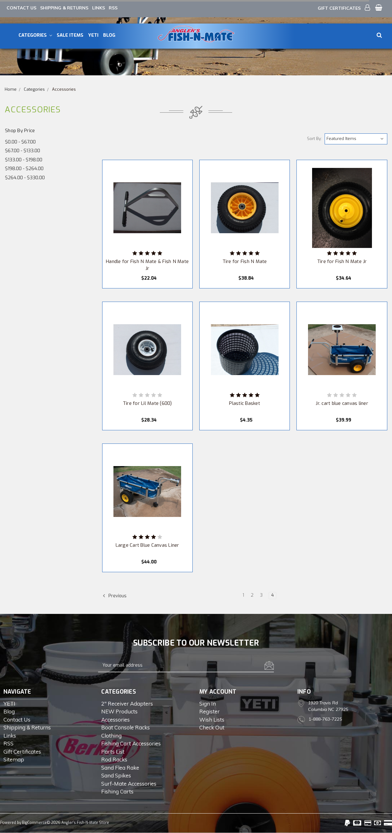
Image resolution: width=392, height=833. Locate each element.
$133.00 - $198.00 (23, 160)
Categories (35, 35)
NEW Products (119, 711)
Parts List (112, 751)
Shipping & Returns (64, 8)
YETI (93, 35)
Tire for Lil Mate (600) (147, 403)
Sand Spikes (116, 775)
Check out (211, 727)
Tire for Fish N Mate (244, 261)
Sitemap (13, 759)
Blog (109, 35)
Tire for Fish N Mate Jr (342, 261)
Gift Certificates (339, 8)
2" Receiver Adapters (127, 703)
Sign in (207, 703)
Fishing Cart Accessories (131, 743)
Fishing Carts (117, 791)
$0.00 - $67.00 (20, 142)
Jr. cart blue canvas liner (342, 403)
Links (98, 8)
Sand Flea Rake (120, 767)
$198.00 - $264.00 (24, 168)
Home (11, 89)
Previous (114, 596)
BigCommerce (34, 822)
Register (209, 711)
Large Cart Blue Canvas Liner (147, 545)
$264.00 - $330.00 (25, 178)
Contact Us (21, 8)
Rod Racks (114, 759)
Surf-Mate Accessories (128, 783)
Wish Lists (211, 719)
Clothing (111, 735)
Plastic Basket (244, 403)
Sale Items (70, 35)
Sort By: (314, 138)
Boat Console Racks (125, 727)
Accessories (64, 89)
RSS (113, 8)
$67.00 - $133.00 (22, 151)
